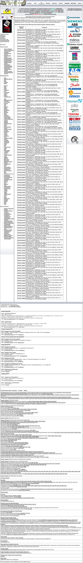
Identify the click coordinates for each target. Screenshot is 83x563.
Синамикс (27, 402)
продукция (54, 3)
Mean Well (6, 159)
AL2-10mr (15, 506)
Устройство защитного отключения (62, 394)
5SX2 (31, 463)
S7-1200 (28, 409)
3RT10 (14, 423)
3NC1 (26, 473)
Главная (20, 390)
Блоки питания (23, 393)
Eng (7, 17)
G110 (31, 402)
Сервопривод (7, 224)
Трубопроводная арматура (14, 398)
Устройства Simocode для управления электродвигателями (9, 217)
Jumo (5, 148)
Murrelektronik (7, 163)
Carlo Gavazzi (7, 116)
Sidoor (30, 454)
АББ (2, 480)
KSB (5, 77)
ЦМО (5, 94)
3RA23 (19, 426)
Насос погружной (33, 398)
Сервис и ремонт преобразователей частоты (8, 72)
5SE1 (63, 473)
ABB (5, 99)
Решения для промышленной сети (16, 534)
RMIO (51, 482)
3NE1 (43, 473)
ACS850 (49, 481)
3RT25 (29, 425)
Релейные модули (13, 518)
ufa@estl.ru (20, 361)
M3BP (26, 485)
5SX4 (34, 463)
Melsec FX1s (10, 505)
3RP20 (12, 439)
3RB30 (26, 434)
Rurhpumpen (7, 176)
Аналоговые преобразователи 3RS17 (14, 445)
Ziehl (5, 204)
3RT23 (16, 425)
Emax (49, 489)
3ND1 (7, 472)
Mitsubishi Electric (8, 79)
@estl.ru (8, 371)
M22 (19, 514)
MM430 (37, 401)
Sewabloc (19, 495)
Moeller (5, 162)
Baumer (6, 109)
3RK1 (30, 422)
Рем (5, 91)
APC (5, 104)
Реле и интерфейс (24, 397)
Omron (5, 165)
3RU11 (17, 434)
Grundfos (6, 140)
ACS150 (21, 481)
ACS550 (37, 481)
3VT (34, 462)
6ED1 (15, 408)
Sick (5, 182)
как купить (73, 3)
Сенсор (6, 93)
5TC (24, 470)
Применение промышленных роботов (8, 69)
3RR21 (12, 440)
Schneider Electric (8, 179)
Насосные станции (42, 398)
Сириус (11, 423)
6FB (33, 454)
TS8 (22, 537)
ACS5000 (37, 483)
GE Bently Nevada (8, 138)
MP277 (29, 412)
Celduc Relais (7, 118)
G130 (51, 402)
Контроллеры (7, 225)
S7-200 (17, 409)
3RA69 (37, 436)
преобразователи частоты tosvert (9, 549)
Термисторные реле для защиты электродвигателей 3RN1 (14, 443)
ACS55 (17, 481)
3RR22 (15, 440)
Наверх (25, 390)
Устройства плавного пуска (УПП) (9, 421)
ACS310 (25, 481)
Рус (3, 17)
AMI (46, 485)
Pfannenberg (7, 169)
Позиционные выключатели (24, 394)
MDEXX (6, 158)
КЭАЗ (5, 87)
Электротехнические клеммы (11, 525)
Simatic (9, 409)
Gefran (5, 139)
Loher (5, 156)
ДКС (5, 86)
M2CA (20, 485)
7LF (19, 468)
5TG (22, 470)
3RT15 (32, 425)
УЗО (72, 394)
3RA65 (30, 436)
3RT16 (36, 425)
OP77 (20, 412)
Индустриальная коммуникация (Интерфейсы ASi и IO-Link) (15, 422)
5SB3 (47, 471)
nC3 (18, 549)
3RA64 (26, 436)
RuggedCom (7, 175)
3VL (30, 462)
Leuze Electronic (8, 154)
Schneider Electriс (5, 544)
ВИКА (2, 558)
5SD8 (53, 471)
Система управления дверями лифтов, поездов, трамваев (14, 454)
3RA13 (12, 426)
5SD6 (56, 471)
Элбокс (6, 95)
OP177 (23, 412)
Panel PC (25, 413)
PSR (18, 486)
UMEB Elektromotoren (7, 193)
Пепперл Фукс (4, 555)
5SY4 (48, 463)
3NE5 (52, 473)
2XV (43, 451)
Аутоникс (3, 478)
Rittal (5, 81)
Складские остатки (4, 39)
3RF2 (31, 430)
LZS (18, 428)
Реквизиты (2, 35)
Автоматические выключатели (10, 394)
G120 (41, 402)
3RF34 (34, 430)
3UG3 (9, 441)
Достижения (3, 36)
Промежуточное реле (34, 397)
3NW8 (75, 471)
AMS (53, 485)
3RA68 (33, 436)
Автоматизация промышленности (8, 58)
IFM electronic (7, 147)
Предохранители (42, 394)
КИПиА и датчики (8, 229)
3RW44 (43, 421)
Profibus (44, 393)
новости (80, 3)
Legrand (6, 152)
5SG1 (24, 471)
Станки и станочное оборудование (8, 238)
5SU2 (27, 465)
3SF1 (26, 447)
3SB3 (22, 448)
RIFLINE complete (5, 518)
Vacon (5, 195)
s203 (56, 489)
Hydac (5, 143)
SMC (5, 185)
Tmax (46, 489)
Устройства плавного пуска (7, 213)
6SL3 (64, 402)
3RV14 (65, 432)
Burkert (5, 114)
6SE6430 (50, 401)
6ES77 (29, 413)
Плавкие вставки (50, 394)
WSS (31, 508)
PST (23, 486)
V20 (42, 403)
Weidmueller (7, 198)
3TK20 (26, 425)
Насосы (6, 209)
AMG (58, 485)
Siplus (26, 410)
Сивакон (23, 469)
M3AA (17, 485)
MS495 (40, 489)
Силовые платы (37, 482)
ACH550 (41, 481)
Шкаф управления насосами (53, 398)
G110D (44, 402)
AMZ (55, 485)
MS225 (29, 489)
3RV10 (55, 432)
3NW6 (69, 471)
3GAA (14, 485)
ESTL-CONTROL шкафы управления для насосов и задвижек (8, 50)
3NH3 (13, 472)
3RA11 (56, 435)
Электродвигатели (8, 222)
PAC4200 (42, 464)
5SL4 (40, 463)
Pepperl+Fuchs (7, 168)
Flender (6, 134)
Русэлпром (6, 92)
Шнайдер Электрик (13, 544)
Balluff (5, 107)
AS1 (24, 549)
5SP (59, 463)
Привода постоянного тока (8, 220)
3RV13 (62, 432)
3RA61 (20, 436)
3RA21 (49, 435)
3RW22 (25, 421)
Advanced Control (8, 100)
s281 (59, 489)
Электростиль (7, 96)
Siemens (6, 82)
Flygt (5, 137)
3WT (37, 462)
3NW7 (72, 471)
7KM (45, 464)
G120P (37, 402)
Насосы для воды (24, 398)
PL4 (25, 513)
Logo (18, 408)
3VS (38, 457)
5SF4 (64, 471)
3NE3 (46, 473)
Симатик (13, 409)
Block (5, 113)
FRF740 (34, 504)
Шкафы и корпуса (8, 235)
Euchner (6, 130)
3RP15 (9, 439)
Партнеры (2, 37)
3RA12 (59, 435)
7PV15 (16, 439)
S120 (59, 402)
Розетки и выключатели (7, 234)
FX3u (23, 505)
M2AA (11, 485)
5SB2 (44, 471)
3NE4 (49, 473)
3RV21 (79, 432)
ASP (5, 105)
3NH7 (19, 472)
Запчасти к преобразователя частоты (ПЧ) (11, 482)
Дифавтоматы (34, 394)
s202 (54, 489)
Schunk (6, 181)
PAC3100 (33, 464)
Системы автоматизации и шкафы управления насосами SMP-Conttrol (17, 497)
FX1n (15, 505)
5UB (19, 470)
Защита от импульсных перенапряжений (10, 397)
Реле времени (43, 397)
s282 (61, 489)
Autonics (6, 106)
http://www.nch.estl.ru (9, 367)
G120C (34, 402)
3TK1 (23, 425)
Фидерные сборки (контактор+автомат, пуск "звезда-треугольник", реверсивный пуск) (21, 435)
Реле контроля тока (5, 440)
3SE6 (29, 447)
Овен (5, 89)
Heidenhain (6, 141)
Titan (24, 514)
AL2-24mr (25, 506)
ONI (5, 80)
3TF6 (13, 424)
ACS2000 (32, 483)
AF (8, 487)
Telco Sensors (7, 188)
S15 (20, 549)
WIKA (5, 83)
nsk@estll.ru (20, 380)
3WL (32, 462)
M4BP (32, 485)
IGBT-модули (24, 482)
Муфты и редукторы (9, 223)
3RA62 (23, 436)
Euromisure (6, 131)
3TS (21, 457)
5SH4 (36, 471)
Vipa (5, 196)
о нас (35, 3)
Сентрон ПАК (22, 464)
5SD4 (66, 473)
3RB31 (30, 434)
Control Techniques (8, 119)
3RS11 (19, 442)
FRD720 (22, 504)
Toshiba (6, 190)
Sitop (9, 406)
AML (51, 485)
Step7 (18, 414)
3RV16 (69, 432)
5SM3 (25, 467)
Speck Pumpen (7, 186)
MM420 (34, 401)
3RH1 (13, 428)
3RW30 (29, 421)
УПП (28, 392)
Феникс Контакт (4, 517)
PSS (20, 486)
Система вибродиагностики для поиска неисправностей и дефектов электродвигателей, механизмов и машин (27, 452)
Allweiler (6, 103)
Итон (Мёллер (11, 511)
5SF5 (61, 471)
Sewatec (15, 495)
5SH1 (27, 471)
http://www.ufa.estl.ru (9, 361)
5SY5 (51, 463)
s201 (51, 489)
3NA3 (2, 472)
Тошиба (2, 548)
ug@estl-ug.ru (21, 342)
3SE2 (21, 447)
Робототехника (7, 236)
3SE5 (23, 447)
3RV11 (59, 432)
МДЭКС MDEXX (4, 500)
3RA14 (16, 426)
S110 (56, 402)
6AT (54, 452)
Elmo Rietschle (7, 126)
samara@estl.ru (23, 355)
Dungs (5, 124)
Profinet (48, 393)
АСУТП (2, 393)
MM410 (30, 401)
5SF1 (58, 471)
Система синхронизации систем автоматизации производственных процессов (19, 451)
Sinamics (23, 402)
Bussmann (6, 115)
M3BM (35, 485)
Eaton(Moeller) (18, 511)
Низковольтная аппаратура (7, 231)
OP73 (17, 412)
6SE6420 (45, 401)
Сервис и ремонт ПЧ (4, 41)
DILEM (10, 512)
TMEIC (5, 189)
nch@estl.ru (21, 367)
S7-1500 (32, 409)
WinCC (21, 414)
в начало (29, 3)
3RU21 (20, 434)
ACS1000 (27, 483)
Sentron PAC (16, 464)
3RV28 (12, 433)
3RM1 (37, 431)
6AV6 (36, 412)
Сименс (2, 400)
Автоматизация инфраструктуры (8, 61)
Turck (5, 191)
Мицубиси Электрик (6, 503)
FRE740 (30, 504)
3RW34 (36, 421)
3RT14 (13, 425)
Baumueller (6, 110)
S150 (61, 402)
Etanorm (10, 495)
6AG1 (29, 410)
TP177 (26, 412)
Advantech (6, 101)
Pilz (5, 171)
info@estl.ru (21, 319)
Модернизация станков (7, 54)
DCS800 (28, 484)
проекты (61, 3)
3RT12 (16, 424)
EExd (65, 485)
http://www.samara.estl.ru (10, 355)
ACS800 (45, 481)
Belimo (5, 111)
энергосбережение (14, 305)
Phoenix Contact (8, 170)
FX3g (20, 505)
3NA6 (79, 471)
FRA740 (18, 504)
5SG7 (21, 471)
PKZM (22, 513)
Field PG (21, 413)
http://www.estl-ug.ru (8, 342)
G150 (53, 402)
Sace (43, 489)
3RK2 (33, 422)
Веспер (6, 85)
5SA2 (42, 471)
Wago (5, 197)
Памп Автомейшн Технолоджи (8, 551)
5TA (26, 470)
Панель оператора (15, 393)
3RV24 (5, 433)
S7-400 (24, 409)
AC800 (23, 490)
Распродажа (2, 38)
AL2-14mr (20, 506)
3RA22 (53, 435)
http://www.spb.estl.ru (9, 334)
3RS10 (16, 442)
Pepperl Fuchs (11, 555)
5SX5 (37, 463)
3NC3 (32, 473)
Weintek (6, 199)
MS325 (33, 489)
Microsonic (6, 160)
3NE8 (57, 473)
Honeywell (6, 142)
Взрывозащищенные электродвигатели (70, 398)
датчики (3, 556)
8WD (15, 449)
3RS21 (26, 442)
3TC (39, 425)
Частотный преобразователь (20, 392)
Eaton (5, 125)
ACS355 (33, 481)
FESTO (5, 132)
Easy (17, 515)
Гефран (2, 492)
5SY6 (45, 463)
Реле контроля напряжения (60, 397)
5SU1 (24, 465)
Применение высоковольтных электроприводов (8, 65)
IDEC (5, 144)
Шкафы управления (8, 208)
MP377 (33, 412)
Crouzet (6, 120)
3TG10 (15, 429)
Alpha (11, 506)
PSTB (25, 486)
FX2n (17, 505)
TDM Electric (7, 187)
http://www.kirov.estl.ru (9, 350)
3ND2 (10, 472)
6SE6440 (54, 401)
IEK (5, 146)
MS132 (26, 489)
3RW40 (40, 421)
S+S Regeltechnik (8, 177)
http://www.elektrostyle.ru (9, 319)
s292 (69, 489)
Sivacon (16, 469)
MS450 (36, 489)
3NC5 (34, 473)
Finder (5, 133)
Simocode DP (41, 438)
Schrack (6, 180)
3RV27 (9, 433)
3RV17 (72, 432)
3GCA (23, 485)
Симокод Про (32, 438)
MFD (22, 514)
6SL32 (44, 403)
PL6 (27, 513)
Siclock (39, 451)
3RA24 (23, 426)
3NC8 (40, 473)
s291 (66, 489)
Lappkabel (6, 151)
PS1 (22, 549)
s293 (71, 489)
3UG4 (12, 441)
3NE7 (54, 473)
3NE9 (60, 473)
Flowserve (6, 135)
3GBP (29, 485)
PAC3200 (37, 464)
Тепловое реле (50, 397)
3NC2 (29, 473)
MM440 (41, 401)
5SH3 (33, 471)
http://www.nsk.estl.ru (9, 380)
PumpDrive (18, 496)
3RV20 (76, 432)
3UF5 (46, 438)
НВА (2, 394)
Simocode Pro (25, 438)
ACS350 (29, 481)
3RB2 (23, 434)
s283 (64, 489)
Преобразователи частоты (7, 392)
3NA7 (5, 472)
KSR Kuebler (7, 150)
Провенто (6, 90)
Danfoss (6, 121)
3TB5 (8, 425)
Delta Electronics (8, 123)
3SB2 (19, 448)
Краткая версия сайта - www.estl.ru (9, 390)
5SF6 (67, 471)
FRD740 (26, 504)
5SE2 (19, 471)
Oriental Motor (7, 167)
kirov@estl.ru (22, 350)
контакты (48, 3)
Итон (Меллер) (4, 511)
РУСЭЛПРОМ (4, 540)
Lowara (5, 157)
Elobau (5, 128)
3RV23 (2, 433)
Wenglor (6, 200)
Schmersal (6, 178)
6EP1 (12, 406)
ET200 (18, 411)
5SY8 (56, 463)
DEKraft (6, 122)
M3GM (38, 485)
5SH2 (30, 471)
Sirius (8, 423)
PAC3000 (28, 464)
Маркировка (21, 525)
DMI (60, 485)
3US (47, 457)
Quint (13, 519)
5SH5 (39, 471)
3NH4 (16, 472)
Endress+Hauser (8, 129)
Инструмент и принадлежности (32, 525)
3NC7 (37, 473)
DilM (8, 512)
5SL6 (42, 463)
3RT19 (19, 439)
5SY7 (53, 463)
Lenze (5, 153)
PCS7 (22, 415)
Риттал (2, 536)
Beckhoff (6, 112)
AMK (48, 485)
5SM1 (22, 467)
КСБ (2, 494)
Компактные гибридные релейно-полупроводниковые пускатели (20, 431)
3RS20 (22, 442)
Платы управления (45, 482)
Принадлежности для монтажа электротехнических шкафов (54, 525)
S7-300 (20, 409)
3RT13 (20, 425)
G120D (47, 402)
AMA (44, 485)
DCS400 (16, 484)
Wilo (5, 203)
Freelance (27, 490)
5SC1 (50, 471)
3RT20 (18, 423)
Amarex (6, 495)
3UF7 (37, 438)
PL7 (29, 513)
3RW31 (32, 421)
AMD (62, 485)
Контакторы (76, 394)
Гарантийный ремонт (4, 40)
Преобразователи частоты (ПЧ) (8, 401)
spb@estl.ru (21, 334)
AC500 (20, 490)
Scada (51, 393)
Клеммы (69, 397)
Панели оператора (8, 226)
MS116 (22, 489)
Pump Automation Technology (22, 551)
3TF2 (10, 425)
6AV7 (32, 413)
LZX (16, 428)
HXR (41, 485)
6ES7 (35, 409)
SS (28, 508)
